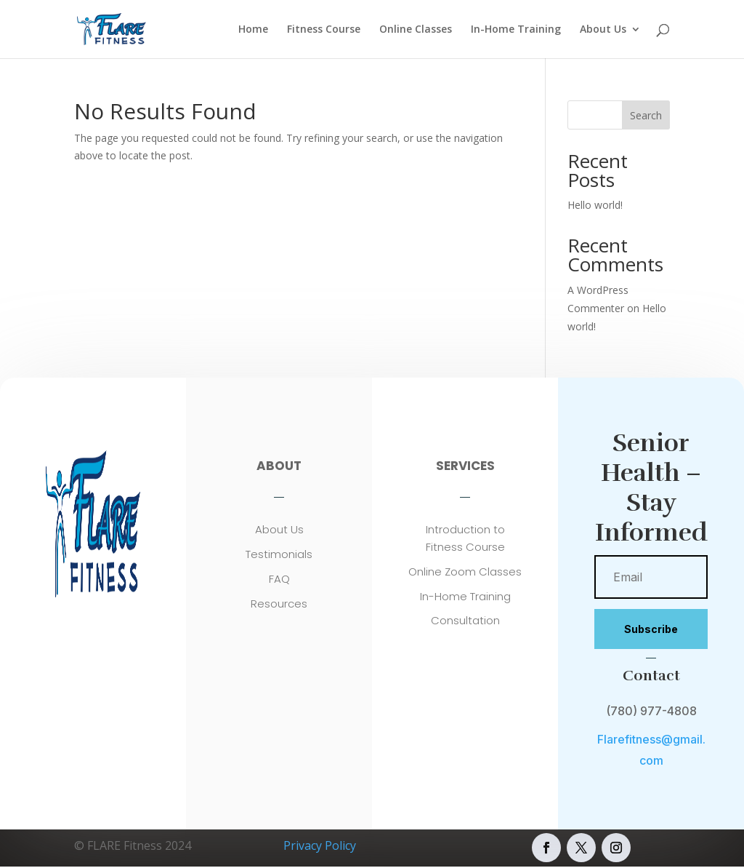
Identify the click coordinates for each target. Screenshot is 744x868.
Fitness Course (323, 30)
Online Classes (415, 30)
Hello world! (595, 205)
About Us (603, 30)
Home (253, 30)
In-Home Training (516, 30)
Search (646, 115)
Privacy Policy (319, 845)
